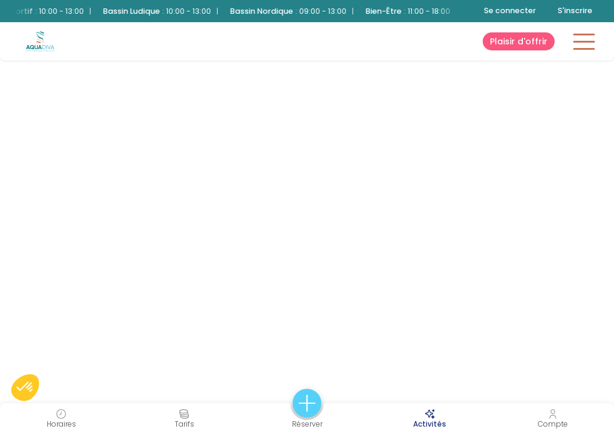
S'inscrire (575, 10)
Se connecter (510, 10)
